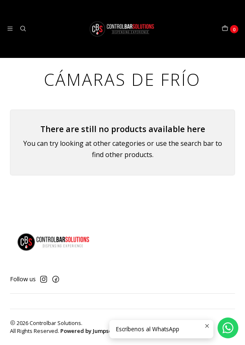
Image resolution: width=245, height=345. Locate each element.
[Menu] (10, 29)
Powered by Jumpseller (90, 331)
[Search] (22, 29)
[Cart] (230, 29)
